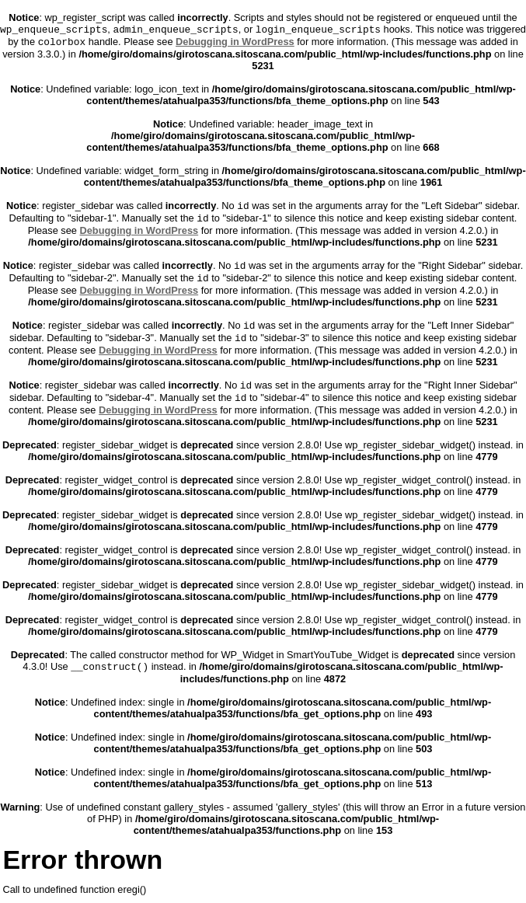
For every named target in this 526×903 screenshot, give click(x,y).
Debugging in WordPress (235, 41)
